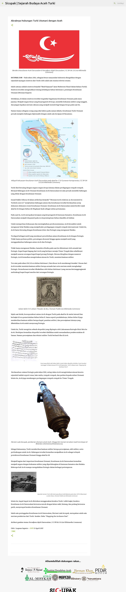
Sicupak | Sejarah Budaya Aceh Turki (30, 3)
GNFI (31, 528)
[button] (12, 25)
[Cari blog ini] (114, 3)
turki (13, 531)
